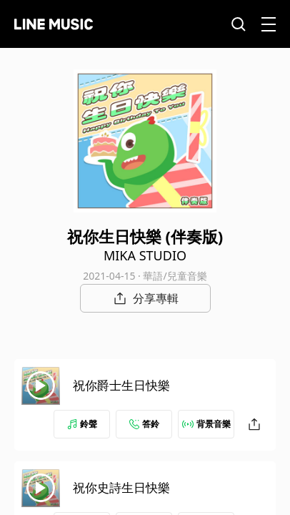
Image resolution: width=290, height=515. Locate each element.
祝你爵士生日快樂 (121, 385)
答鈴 (144, 424)
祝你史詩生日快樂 (121, 487)
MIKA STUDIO (145, 255)
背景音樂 (206, 424)
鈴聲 (82, 424)
